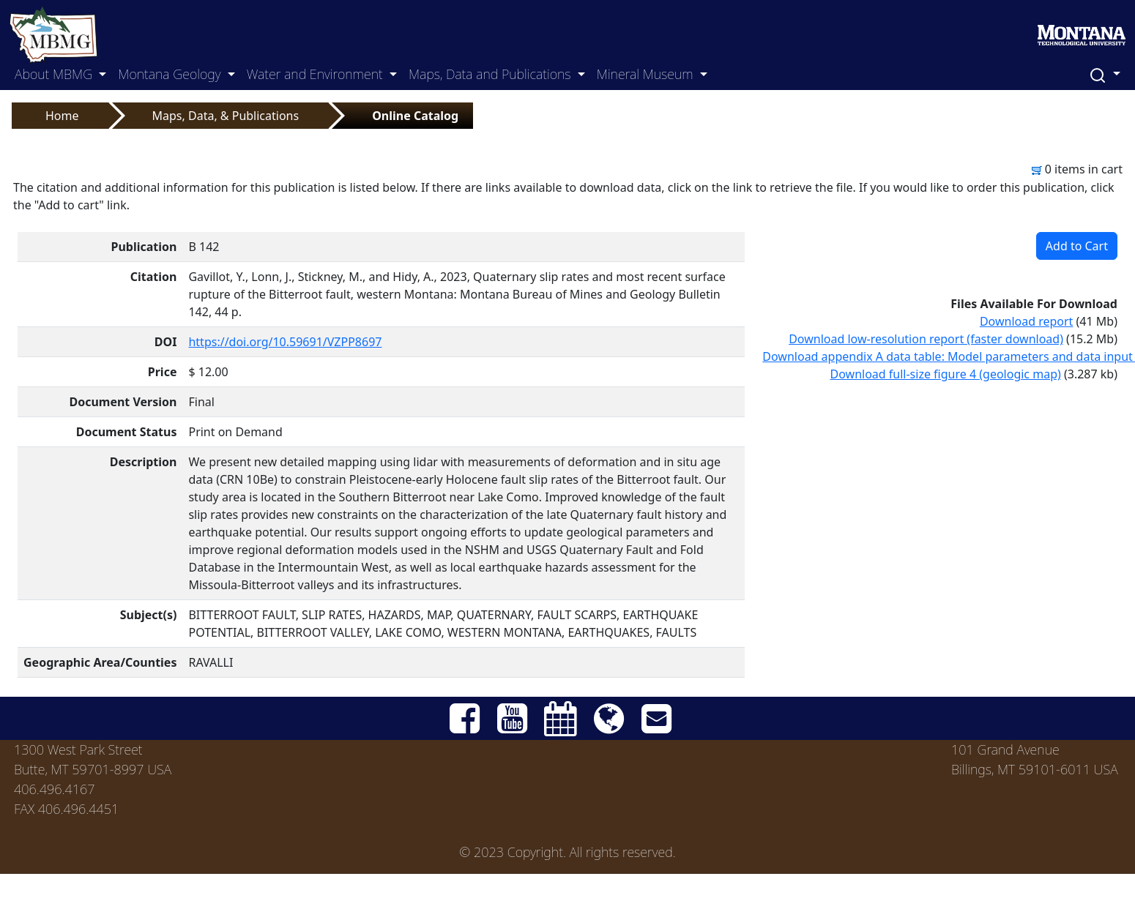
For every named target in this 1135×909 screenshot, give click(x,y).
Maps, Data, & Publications (225, 116)
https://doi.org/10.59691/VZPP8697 (285, 342)
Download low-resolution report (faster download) (926, 339)
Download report (1026, 321)
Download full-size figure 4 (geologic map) (945, 374)
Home (62, 116)
